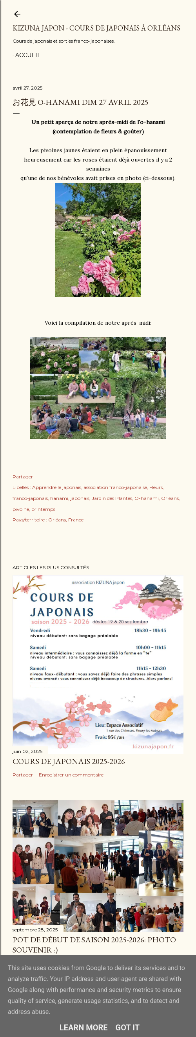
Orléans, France (65, 520)
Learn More (84, 1027)
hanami (59, 498)
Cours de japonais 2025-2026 (69, 761)
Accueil (28, 55)
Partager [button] (23, 477)
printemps (43, 509)
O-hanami (146, 498)
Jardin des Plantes (112, 498)
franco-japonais (30, 498)
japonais (80, 498)
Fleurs (156, 487)
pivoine (21, 509)
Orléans (170, 498)
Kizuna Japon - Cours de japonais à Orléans (96, 27)
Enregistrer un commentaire (71, 775)
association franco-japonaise (115, 487)
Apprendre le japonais (56, 487)
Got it (128, 1027)
